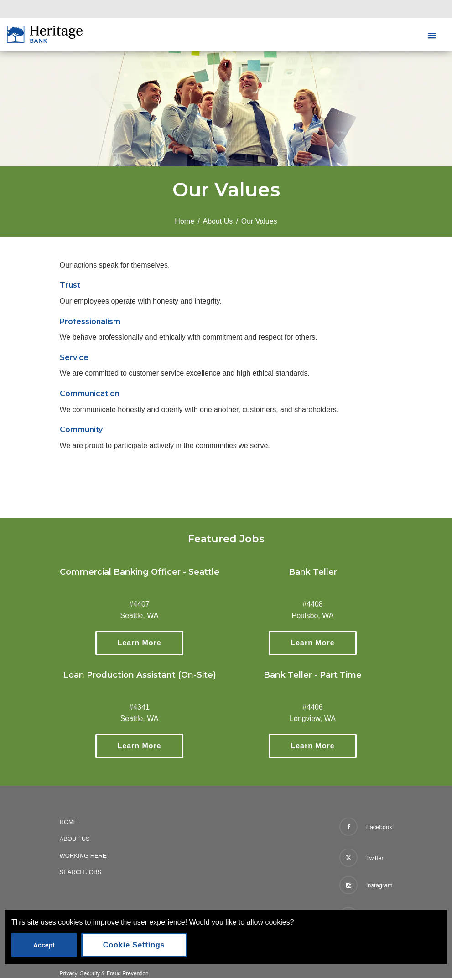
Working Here (83, 855)
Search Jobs (81, 872)
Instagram (365, 885)
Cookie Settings (134, 945)
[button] (432, 36)
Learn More (150, 642)
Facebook (365, 827)
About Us (218, 221)
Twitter (361, 856)
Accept (44, 945)
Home (184, 221)
